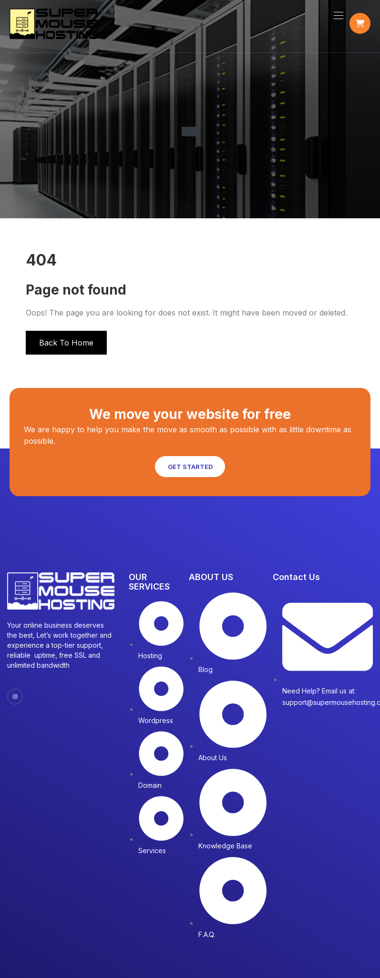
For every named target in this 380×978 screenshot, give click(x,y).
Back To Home (66, 347)
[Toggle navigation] (337, 17)
